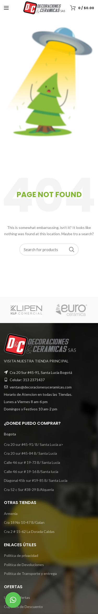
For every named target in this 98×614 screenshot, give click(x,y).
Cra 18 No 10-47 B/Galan (24, 522)
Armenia (11, 513)
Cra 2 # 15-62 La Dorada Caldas (29, 531)
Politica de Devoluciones (24, 564)
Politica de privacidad (21, 555)
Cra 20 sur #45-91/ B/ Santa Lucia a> (33, 444)
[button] (13, 600)
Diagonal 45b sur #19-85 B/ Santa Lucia (35, 480)
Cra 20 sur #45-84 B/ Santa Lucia (30, 453)
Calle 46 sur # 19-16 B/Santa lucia (31, 471)
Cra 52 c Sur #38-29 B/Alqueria (29, 489)
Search (71, 250)
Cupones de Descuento (23, 606)
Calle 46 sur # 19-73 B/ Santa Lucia (32, 462)
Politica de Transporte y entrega (30, 573)
